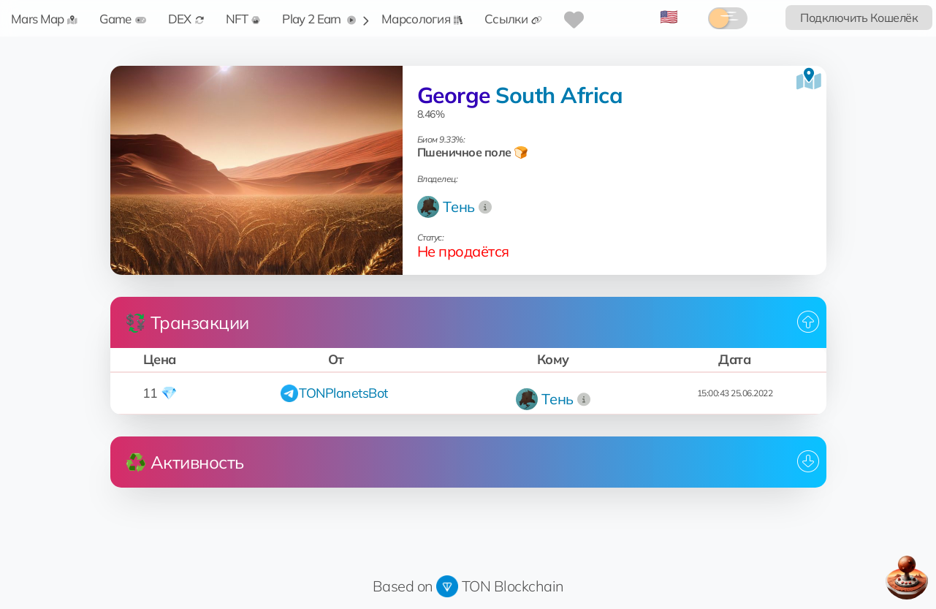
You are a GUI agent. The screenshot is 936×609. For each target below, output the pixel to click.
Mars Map (44, 18)
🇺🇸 (669, 16)
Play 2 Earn (319, 18)
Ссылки (513, 18)
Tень (459, 206)
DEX (186, 18)
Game (122, 18)
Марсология (422, 18)
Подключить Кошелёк (859, 17)
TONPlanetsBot (343, 393)
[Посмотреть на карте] (808, 79)
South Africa (559, 95)
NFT (243, 18)
